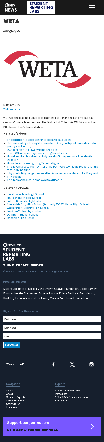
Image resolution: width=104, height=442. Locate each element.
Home (9, 390)
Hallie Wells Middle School (24, 197)
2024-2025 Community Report (72, 397)
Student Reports (15, 397)
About (9, 394)
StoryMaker (13, 404)
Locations (11, 407)
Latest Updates (15, 400)
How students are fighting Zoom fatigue (33, 163)
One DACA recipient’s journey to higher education (38, 153)
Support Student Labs (67, 390)
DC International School (22, 214)
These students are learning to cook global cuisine (39, 140)
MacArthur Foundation (38, 293)
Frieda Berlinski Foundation (76, 293)
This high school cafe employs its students (34, 180)
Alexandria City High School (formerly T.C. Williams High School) (48, 204)
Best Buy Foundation (16, 298)
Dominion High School (21, 218)
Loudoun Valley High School (24, 211)
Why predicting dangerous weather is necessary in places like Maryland (52, 173)
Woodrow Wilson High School (25, 194)
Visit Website (11, 109)
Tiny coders (14, 176)
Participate (61, 394)
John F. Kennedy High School (25, 201)
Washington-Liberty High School (28, 207)
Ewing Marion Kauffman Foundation (64, 298)
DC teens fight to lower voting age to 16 (32, 150)
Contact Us (61, 400)
